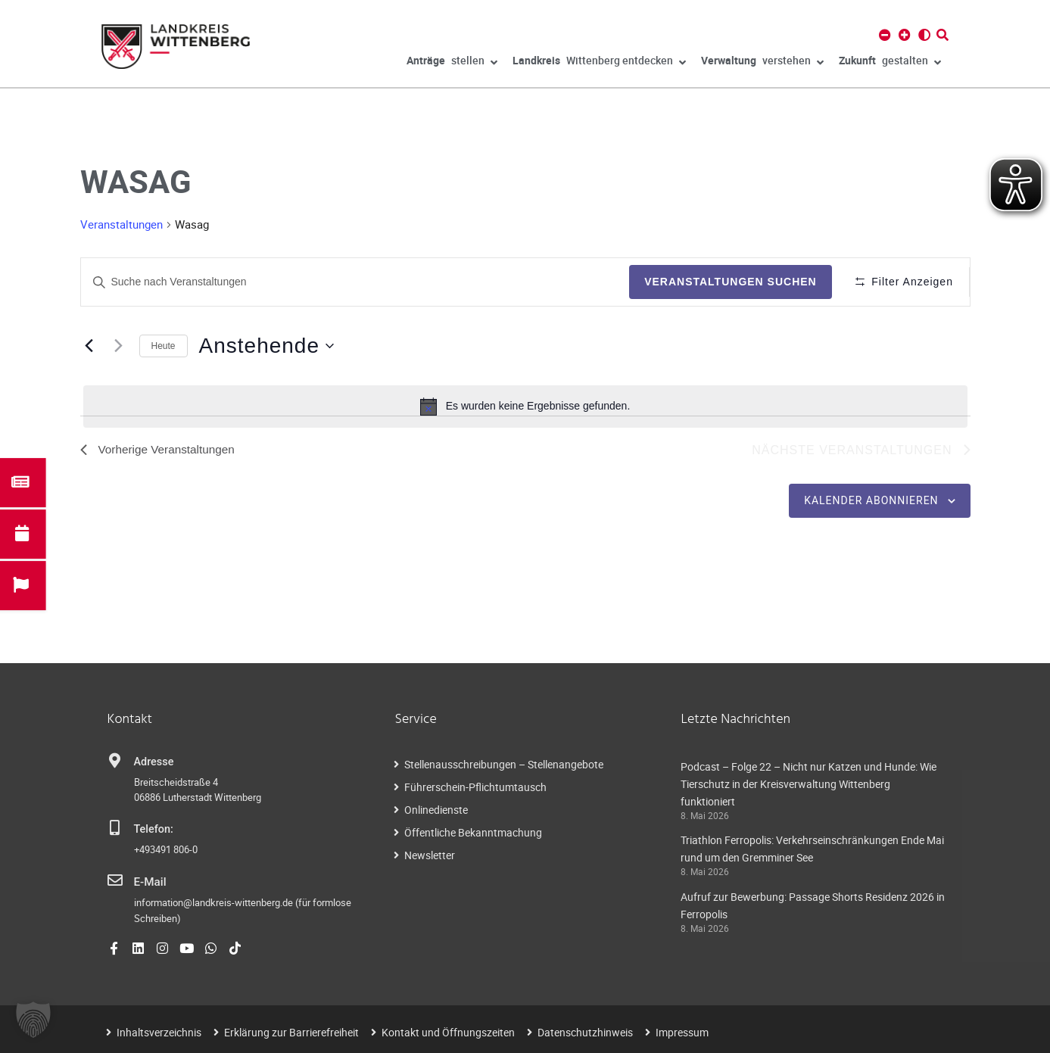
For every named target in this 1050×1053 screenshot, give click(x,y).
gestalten (890, 63)
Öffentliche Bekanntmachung (473, 832)
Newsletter (429, 855)
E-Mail (149, 882)
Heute (163, 346)
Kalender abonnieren (871, 501)
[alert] (525, 406)
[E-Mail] (115, 881)
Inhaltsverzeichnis (159, 1031)
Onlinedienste (436, 809)
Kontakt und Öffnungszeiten (448, 1031)
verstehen (762, 63)
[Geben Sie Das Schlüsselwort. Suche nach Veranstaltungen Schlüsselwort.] (353, 282)
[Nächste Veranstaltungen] (119, 346)
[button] (33, 1019)
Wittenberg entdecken (599, 63)
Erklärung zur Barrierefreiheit (291, 1031)
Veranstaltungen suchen (725, 282)
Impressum (682, 1031)
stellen (452, 63)
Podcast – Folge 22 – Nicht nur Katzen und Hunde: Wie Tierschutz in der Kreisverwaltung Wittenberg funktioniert (808, 783)
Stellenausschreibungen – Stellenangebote (503, 764)
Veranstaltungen (121, 224)
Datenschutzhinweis (585, 1031)
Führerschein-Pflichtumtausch (475, 787)
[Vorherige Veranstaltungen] (89, 346)
